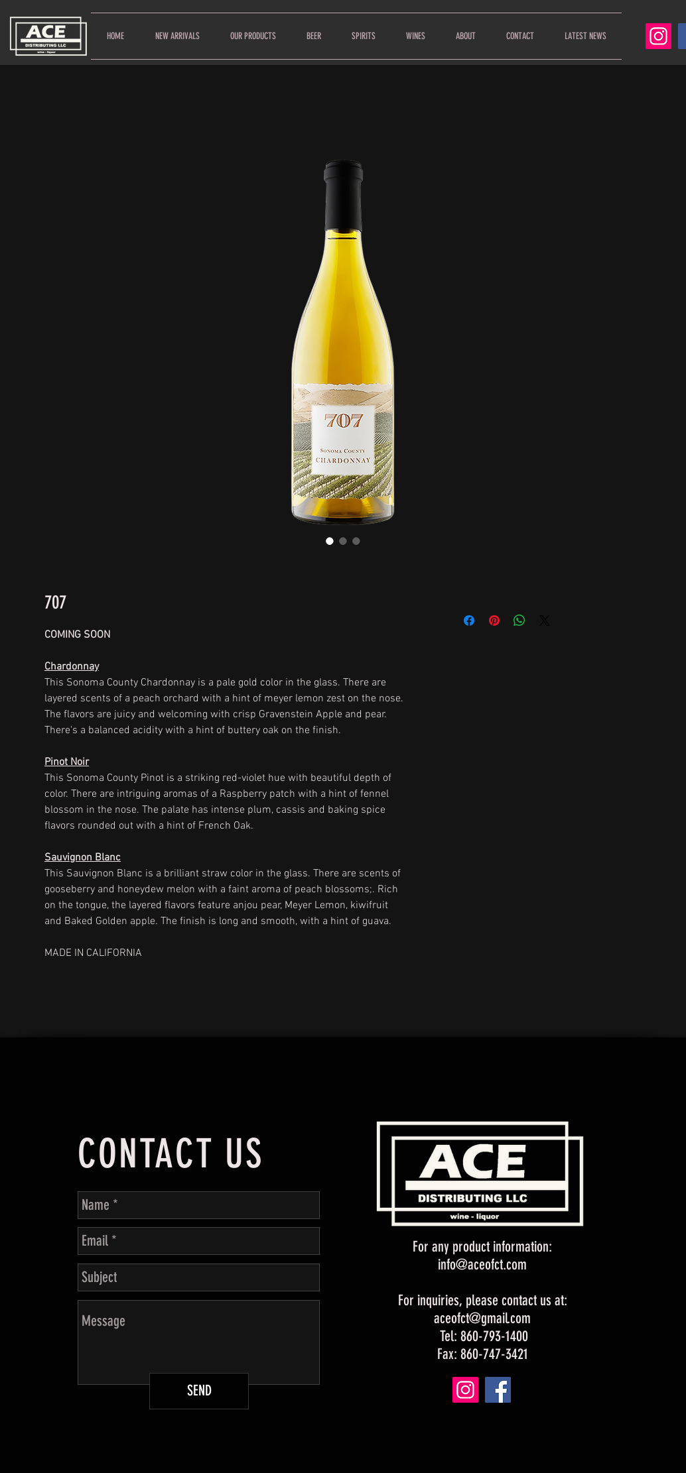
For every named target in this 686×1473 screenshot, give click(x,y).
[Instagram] (658, 36)
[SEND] (199, 1391)
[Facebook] (498, 1390)
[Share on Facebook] (469, 620)
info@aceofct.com (482, 1264)
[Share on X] (545, 620)
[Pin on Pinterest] (494, 620)
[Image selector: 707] (329, 541)
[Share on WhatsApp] (519, 620)
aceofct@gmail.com (482, 1318)
